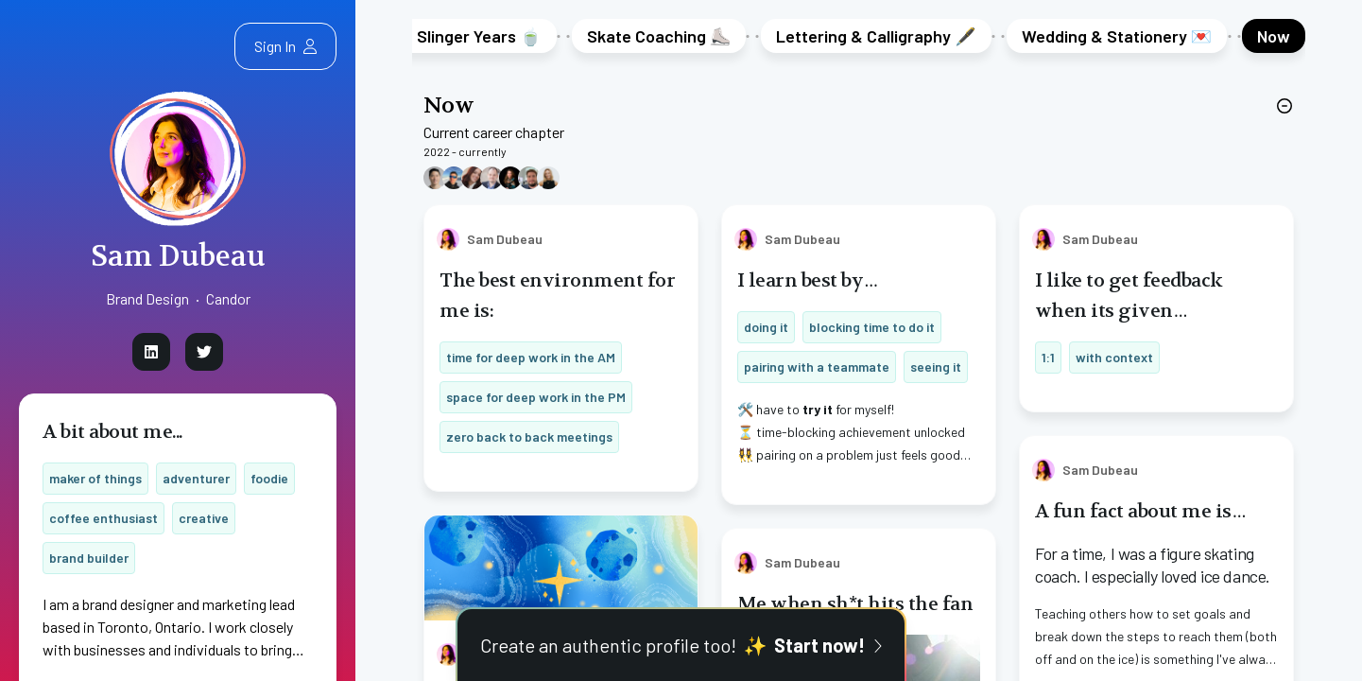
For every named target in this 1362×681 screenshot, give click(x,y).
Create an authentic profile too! (681, 645)
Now (448, 105)
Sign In (285, 46)
